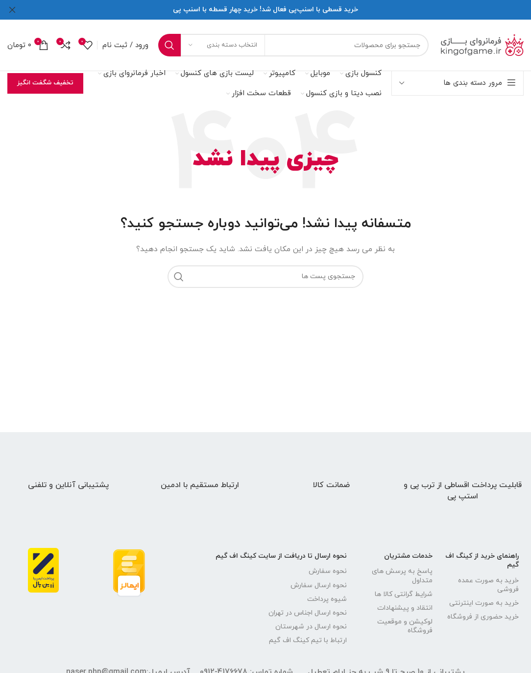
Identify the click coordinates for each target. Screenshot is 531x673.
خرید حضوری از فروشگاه (483, 616)
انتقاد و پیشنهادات (405, 608)
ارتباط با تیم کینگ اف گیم (308, 640)
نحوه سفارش (328, 571)
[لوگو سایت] (481, 44)
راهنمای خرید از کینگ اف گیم (482, 560)
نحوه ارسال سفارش (318, 585)
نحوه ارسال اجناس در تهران (307, 613)
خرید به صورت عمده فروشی (488, 585)
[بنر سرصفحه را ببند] (12, 10)
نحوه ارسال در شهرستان (311, 626)
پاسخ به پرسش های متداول (402, 576)
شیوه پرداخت (327, 599)
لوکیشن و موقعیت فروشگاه (405, 626)
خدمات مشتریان (408, 556)
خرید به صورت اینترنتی (484, 603)
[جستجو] (293, 45)
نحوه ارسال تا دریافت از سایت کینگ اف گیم (281, 556)
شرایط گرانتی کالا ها (404, 594)
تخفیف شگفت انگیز (45, 82)
